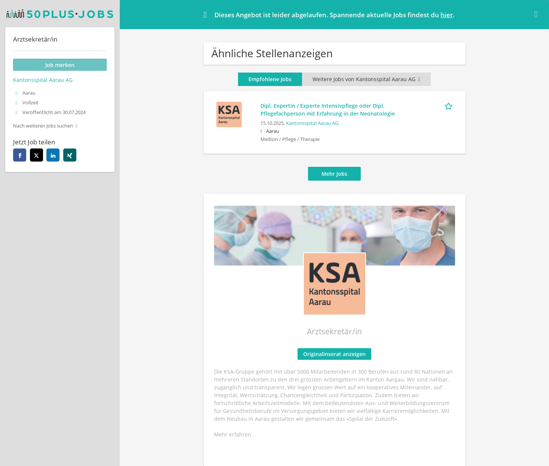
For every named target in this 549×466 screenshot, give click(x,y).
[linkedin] (53, 155)
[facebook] (19, 155)
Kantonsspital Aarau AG (312, 123)
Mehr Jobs (334, 173)
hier (446, 14)
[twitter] (36, 155)
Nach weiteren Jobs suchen (43, 126)
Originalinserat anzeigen (334, 354)
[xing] (69, 155)
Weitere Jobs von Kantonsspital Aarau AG (366, 79)
